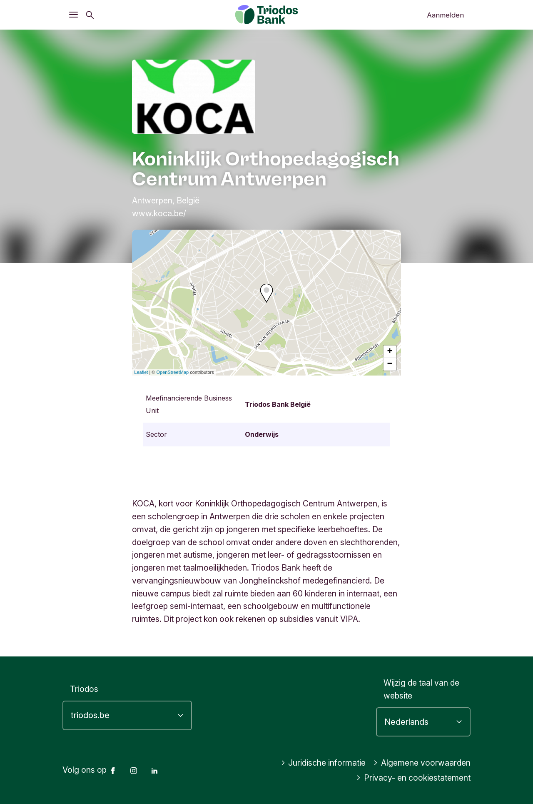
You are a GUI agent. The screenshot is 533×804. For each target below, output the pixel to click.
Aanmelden (445, 15)
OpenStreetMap (173, 372)
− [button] (390, 364)
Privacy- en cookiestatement (413, 778)
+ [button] (390, 352)
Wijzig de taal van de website (421, 689)
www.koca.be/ (159, 213)
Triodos (84, 689)
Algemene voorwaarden (422, 763)
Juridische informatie (323, 763)
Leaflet (141, 372)
